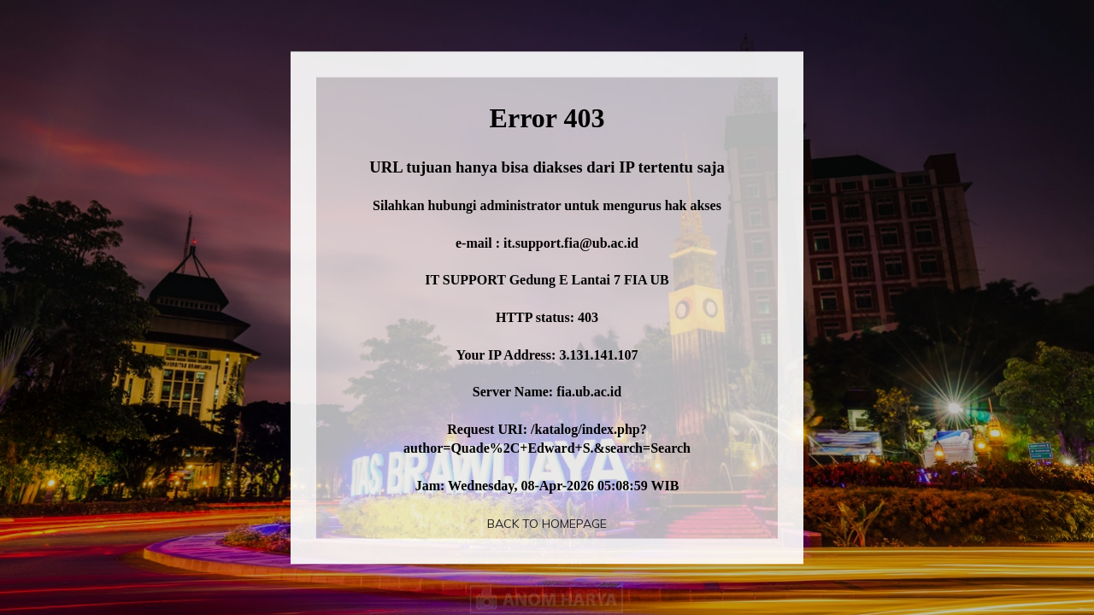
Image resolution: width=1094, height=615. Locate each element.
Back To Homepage (547, 523)
